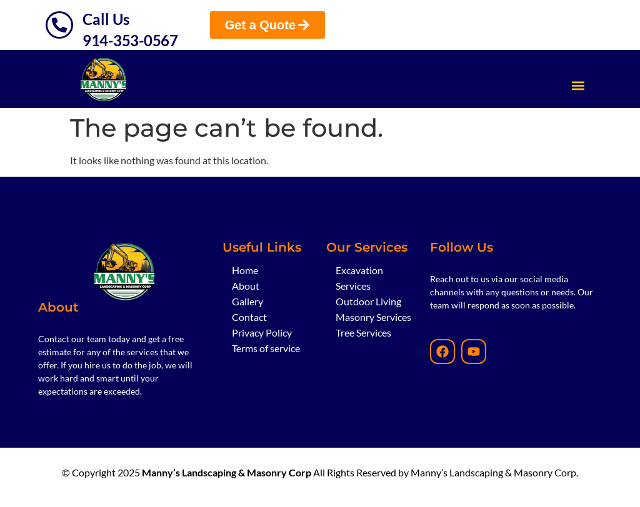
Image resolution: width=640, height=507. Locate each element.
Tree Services (363, 332)
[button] (578, 85)
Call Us (105, 19)
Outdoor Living (368, 301)
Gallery (247, 301)
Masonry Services (373, 317)
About (245, 286)
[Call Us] (59, 25)
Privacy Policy (262, 332)
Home (245, 270)
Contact (249, 317)
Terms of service (266, 348)
